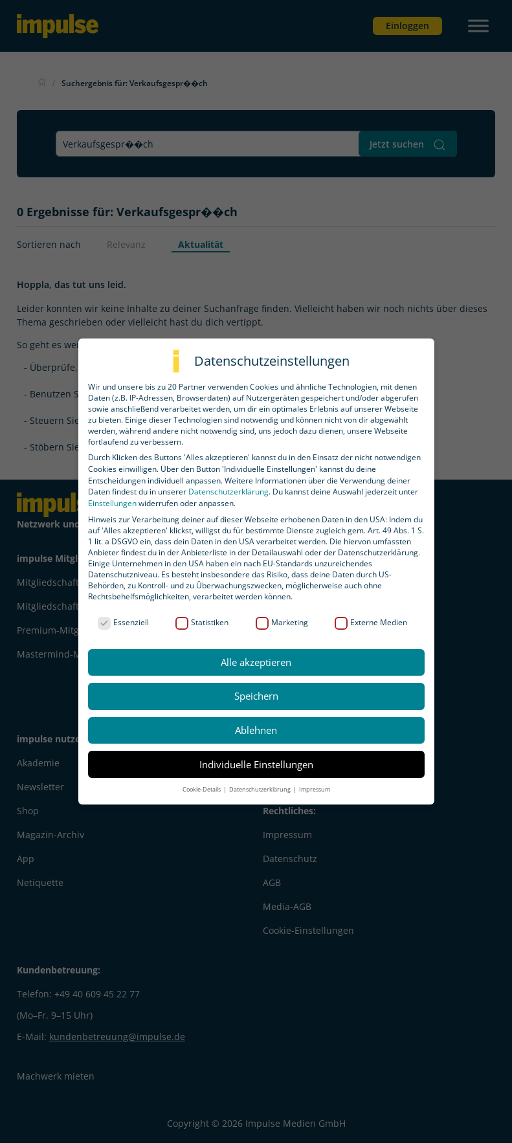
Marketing (282, 622)
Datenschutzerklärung (228, 491)
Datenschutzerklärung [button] (260, 789)
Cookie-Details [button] (202, 789)
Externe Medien (371, 622)
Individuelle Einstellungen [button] (256, 764)
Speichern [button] (256, 695)
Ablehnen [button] (256, 730)
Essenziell (123, 622)
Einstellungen (112, 503)
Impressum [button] (314, 789)
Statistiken (201, 622)
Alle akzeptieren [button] (256, 662)
